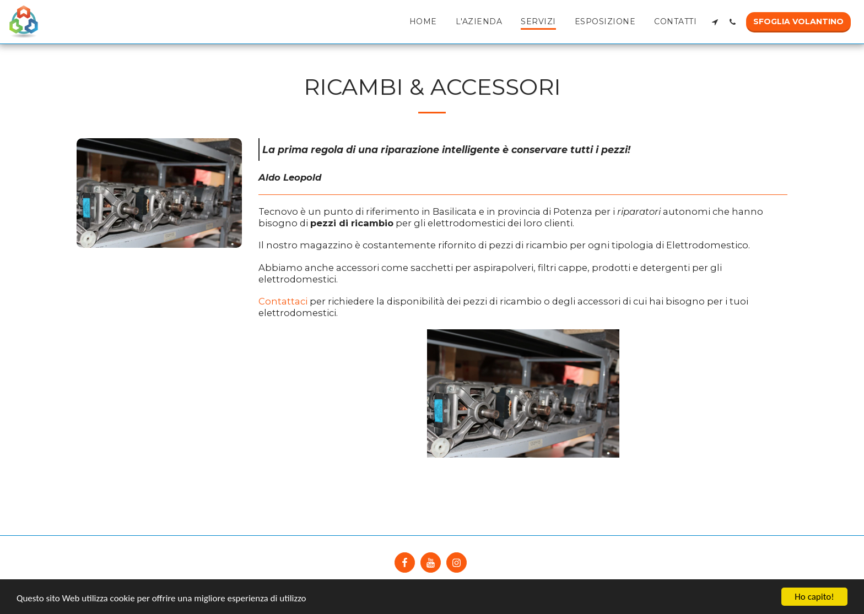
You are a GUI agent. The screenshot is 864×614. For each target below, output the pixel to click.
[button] (714, 22)
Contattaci (282, 301)
